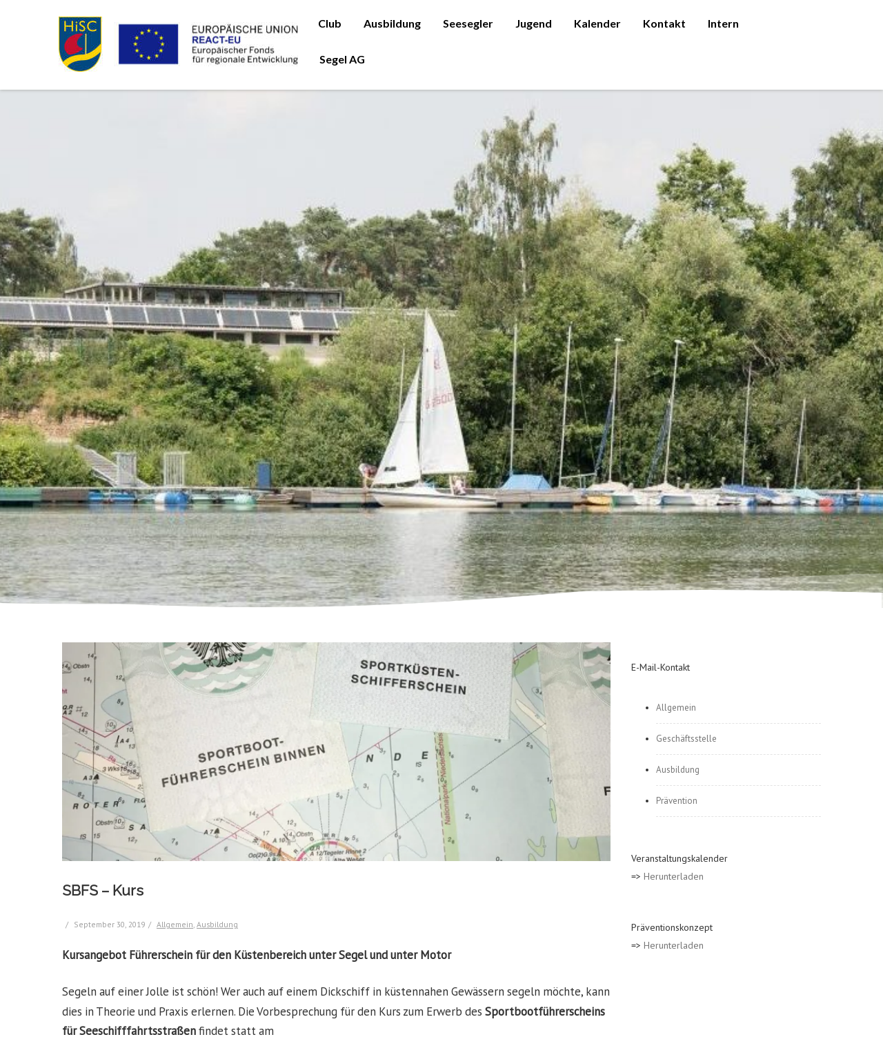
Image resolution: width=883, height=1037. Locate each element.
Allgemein (175, 924)
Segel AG (342, 59)
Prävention (676, 801)
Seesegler (468, 23)
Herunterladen (674, 876)
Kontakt (664, 23)
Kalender (597, 23)
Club (329, 23)
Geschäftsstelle (686, 738)
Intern (723, 23)
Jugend (533, 23)
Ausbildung (392, 23)
